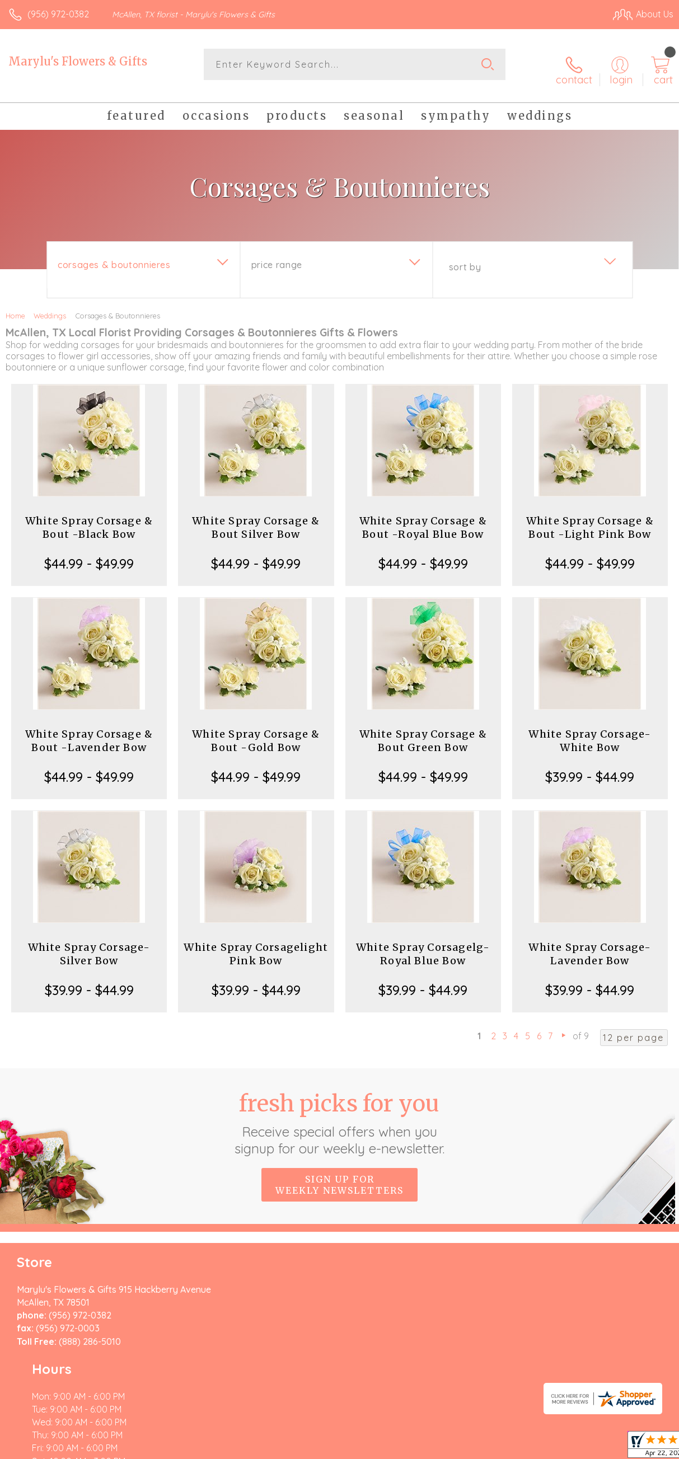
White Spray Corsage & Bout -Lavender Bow (89, 732)
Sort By (465, 258)
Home (15, 306)
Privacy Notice (483, 1448)
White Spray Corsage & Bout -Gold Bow (256, 732)
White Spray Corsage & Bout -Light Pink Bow (590, 518)
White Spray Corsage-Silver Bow (89, 945)
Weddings (50, 306)
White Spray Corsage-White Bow (589, 732)
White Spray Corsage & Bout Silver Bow (256, 518)
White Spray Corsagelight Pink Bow (256, 945)
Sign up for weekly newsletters (339, 1176)
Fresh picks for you (339, 1114)
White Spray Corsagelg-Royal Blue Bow (423, 945)
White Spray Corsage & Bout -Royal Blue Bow (423, 518)
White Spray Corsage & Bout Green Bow (423, 732)
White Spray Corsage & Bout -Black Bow (89, 518)
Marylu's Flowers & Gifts (77, 61)
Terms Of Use (417, 1448)
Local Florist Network (563, 1448)
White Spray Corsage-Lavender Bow (589, 945)
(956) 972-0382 (58, 14)
